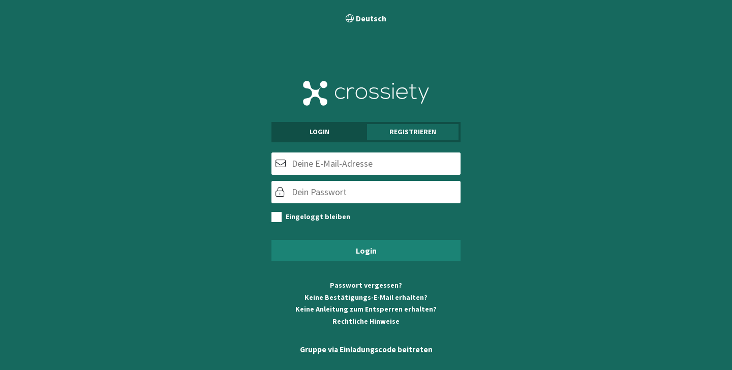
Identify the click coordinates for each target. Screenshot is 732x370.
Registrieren (412, 131)
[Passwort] (366, 192)
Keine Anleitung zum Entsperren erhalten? (366, 309)
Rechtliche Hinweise (366, 321)
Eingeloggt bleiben (318, 216)
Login (319, 131)
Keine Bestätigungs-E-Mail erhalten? (366, 297)
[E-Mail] (366, 163)
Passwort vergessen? (366, 285)
